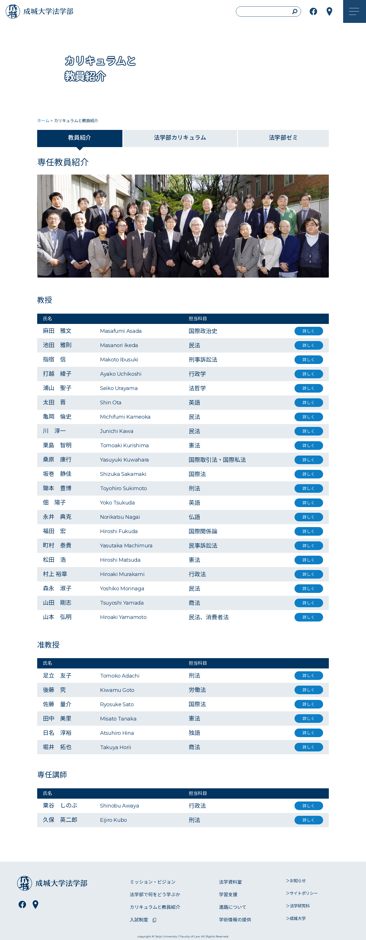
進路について (232, 907)
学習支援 (228, 894)
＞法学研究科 (298, 906)
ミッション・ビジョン (153, 882)
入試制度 (139, 920)
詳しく (309, 331)
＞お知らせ (296, 880)
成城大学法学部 (55, 12)
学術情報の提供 (235, 920)
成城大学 (14, 12)
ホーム (43, 120)
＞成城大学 (296, 918)
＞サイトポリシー (302, 893)
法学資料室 (230, 882)
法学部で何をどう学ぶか (155, 894)
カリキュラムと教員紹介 (155, 907)
